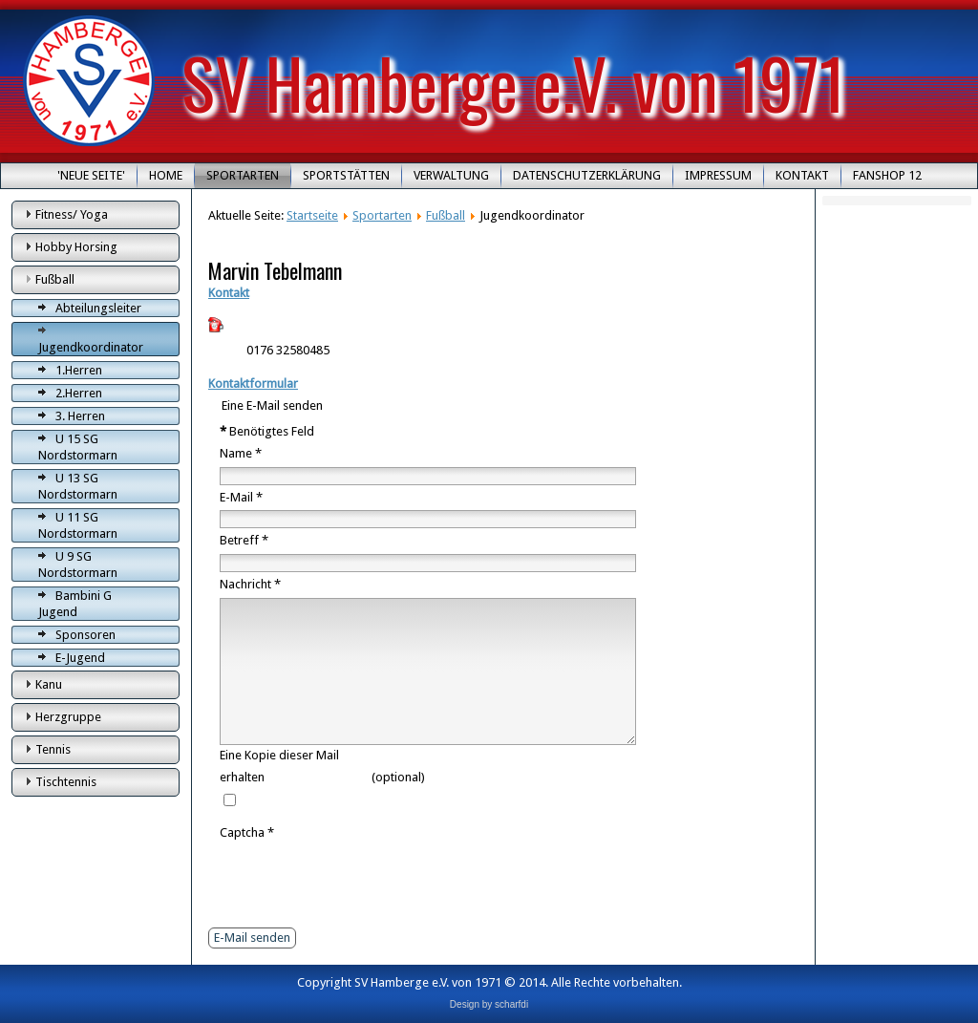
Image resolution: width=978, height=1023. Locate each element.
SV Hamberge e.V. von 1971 (513, 82)
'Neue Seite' (91, 175)
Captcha (247, 832)
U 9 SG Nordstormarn (77, 564)
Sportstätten (346, 175)
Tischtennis (65, 782)
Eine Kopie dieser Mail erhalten (279, 766)
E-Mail (241, 497)
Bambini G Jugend (75, 603)
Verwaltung (451, 175)
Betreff (244, 540)
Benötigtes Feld (267, 431)
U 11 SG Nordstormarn (77, 525)
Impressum (718, 175)
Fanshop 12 (887, 175)
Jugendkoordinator (90, 347)
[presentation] (365, 881)
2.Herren (78, 393)
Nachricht (250, 584)
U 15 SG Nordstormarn (77, 447)
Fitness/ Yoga (71, 214)
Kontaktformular (253, 383)
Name (241, 453)
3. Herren (80, 416)
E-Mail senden (252, 937)
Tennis (53, 749)
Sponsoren (85, 635)
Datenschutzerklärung (587, 175)
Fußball (54, 279)
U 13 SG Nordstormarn (77, 486)
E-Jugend (80, 657)
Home (165, 175)
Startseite (312, 215)
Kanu (48, 684)
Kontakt (802, 175)
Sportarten (242, 175)
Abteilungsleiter (98, 308)
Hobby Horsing (76, 247)
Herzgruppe (68, 717)
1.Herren (78, 370)
